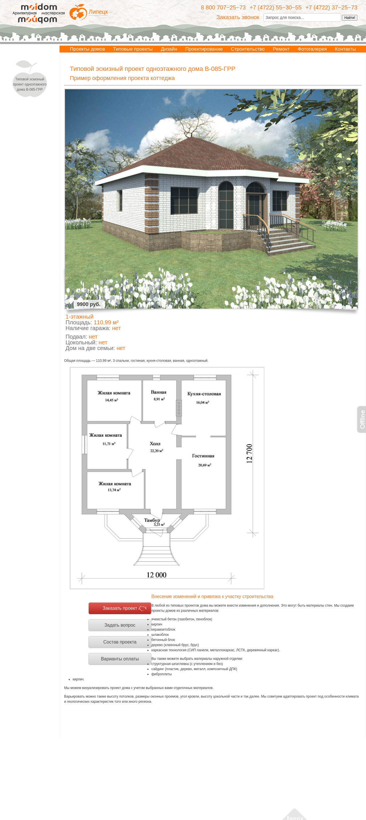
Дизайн (169, 49)
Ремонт (281, 49)
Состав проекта (119, 642)
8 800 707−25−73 (223, 7)
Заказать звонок (237, 17)
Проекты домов (87, 49)
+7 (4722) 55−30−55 (276, 7)
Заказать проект (120, 608)
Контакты (345, 49)
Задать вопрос (119, 625)
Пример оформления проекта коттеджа (122, 78)
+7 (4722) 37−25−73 (331, 7)
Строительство (248, 49)
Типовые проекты (133, 49)
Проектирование (204, 49)
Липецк (98, 12)
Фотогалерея (312, 49)
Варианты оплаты (120, 658)
